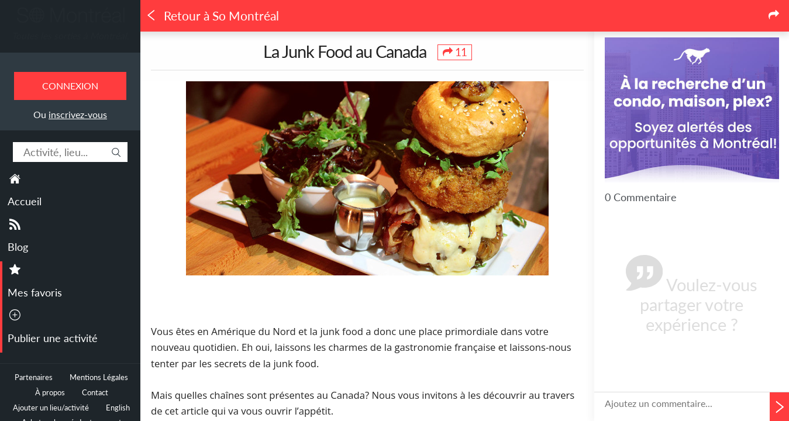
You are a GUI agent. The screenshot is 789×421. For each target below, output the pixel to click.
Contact (95, 392)
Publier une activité (53, 338)
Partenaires (34, 377)
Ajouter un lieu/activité (51, 407)
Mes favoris (35, 292)
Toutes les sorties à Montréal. (70, 35)
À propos (50, 392)
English (118, 407)
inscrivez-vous (78, 114)
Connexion (70, 85)
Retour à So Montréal (212, 16)
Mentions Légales (99, 377)
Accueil (25, 201)
